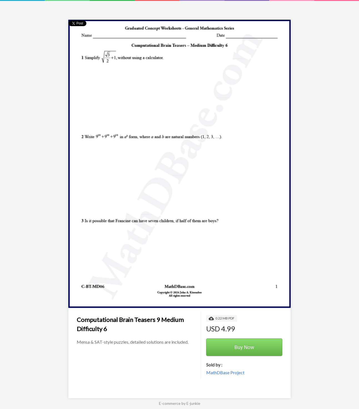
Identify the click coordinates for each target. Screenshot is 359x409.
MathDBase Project (225, 372)
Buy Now (244, 347)
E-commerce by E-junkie (179, 403)
